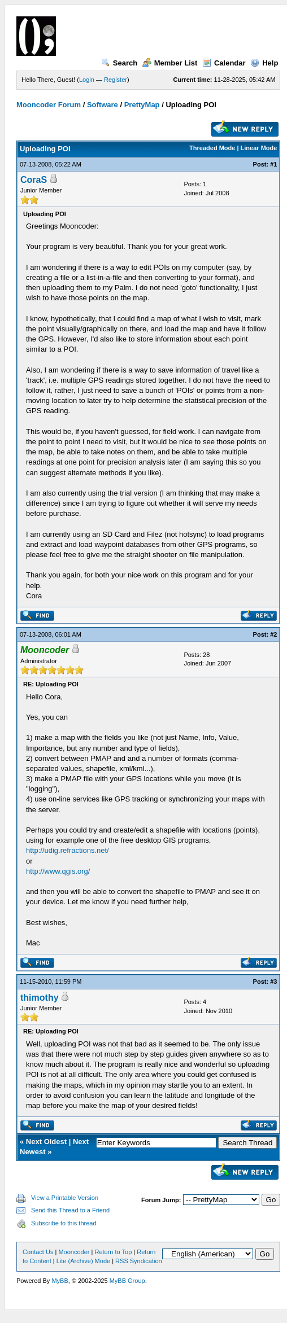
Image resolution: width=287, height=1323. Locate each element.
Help (264, 63)
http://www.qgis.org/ (58, 871)
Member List (170, 63)
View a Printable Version (64, 1197)
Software (102, 104)
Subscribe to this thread (64, 1223)
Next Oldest (46, 1141)
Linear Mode (259, 147)
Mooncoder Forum (48, 104)
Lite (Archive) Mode (83, 1261)
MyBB (59, 1280)
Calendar (224, 63)
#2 (273, 634)
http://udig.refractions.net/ (67, 850)
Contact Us (38, 1251)
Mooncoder (73, 1251)
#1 (273, 164)
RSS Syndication (138, 1261)
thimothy (39, 997)
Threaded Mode (212, 147)
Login (86, 79)
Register (115, 79)
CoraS (33, 180)
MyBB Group (127, 1280)
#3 (273, 981)
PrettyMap (142, 104)
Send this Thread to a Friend (70, 1210)
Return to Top (113, 1251)
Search (119, 63)
